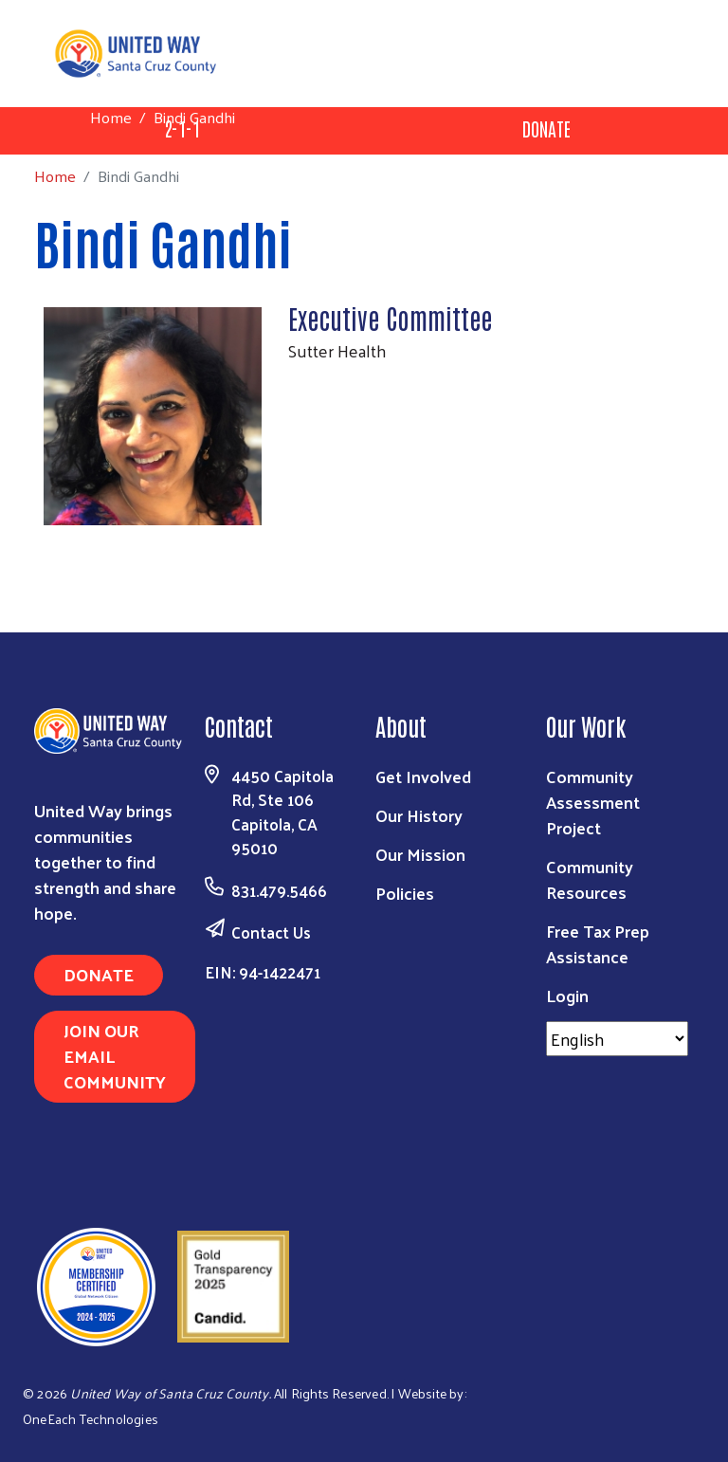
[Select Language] (617, 1038)
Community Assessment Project (593, 801)
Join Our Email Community (115, 1055)
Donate (546, 128)
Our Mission (420, 853)
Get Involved (423, 776)
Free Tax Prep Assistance (597, 943)
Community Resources (589, 878)
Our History (419, 815)
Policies (404, 892)
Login (567, 995)
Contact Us (271, 932)
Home (111, 117)
